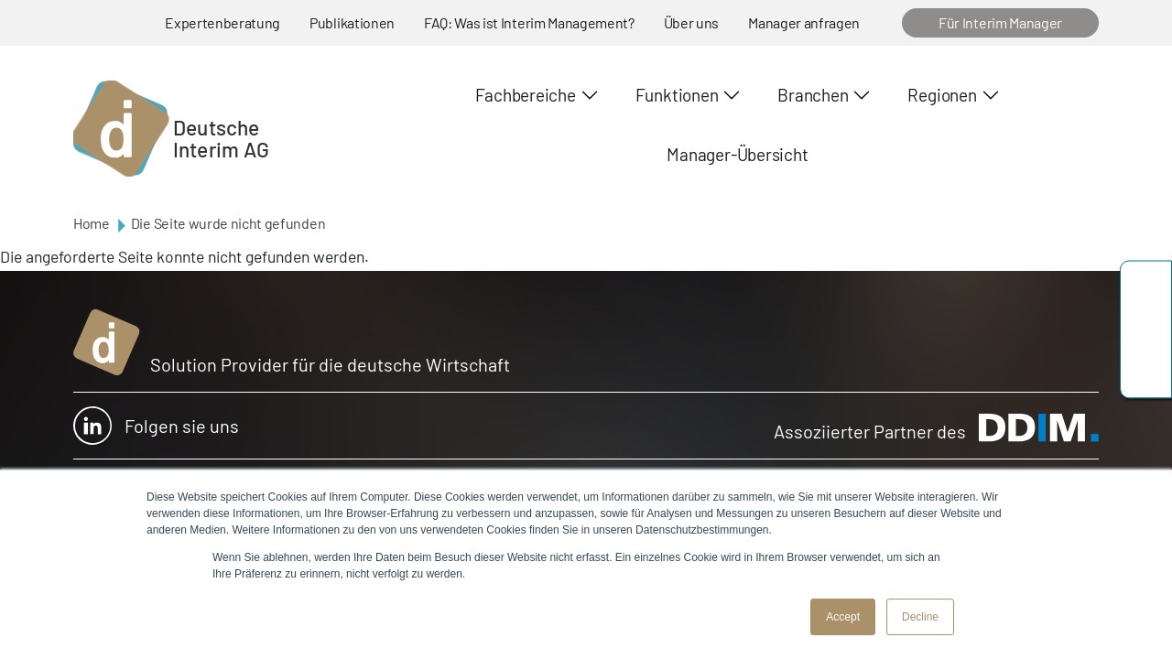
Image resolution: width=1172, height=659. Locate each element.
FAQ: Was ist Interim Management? (529, 22)
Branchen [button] (812, 94)
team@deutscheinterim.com (1146, 330)
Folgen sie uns (156, 425)
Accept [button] (843, 616)
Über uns (691, 22)
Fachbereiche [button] (525, 94)
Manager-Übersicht (737, 154)
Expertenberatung (222, 22)
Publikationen (352, 22)
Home (91, 223)
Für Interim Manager (1000, 22)
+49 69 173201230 (1146, 289)
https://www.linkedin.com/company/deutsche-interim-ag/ (1146, 371)
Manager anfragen (804, 22)
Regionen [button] (941, 94)
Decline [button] (920, 616)
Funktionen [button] (677, 94)
